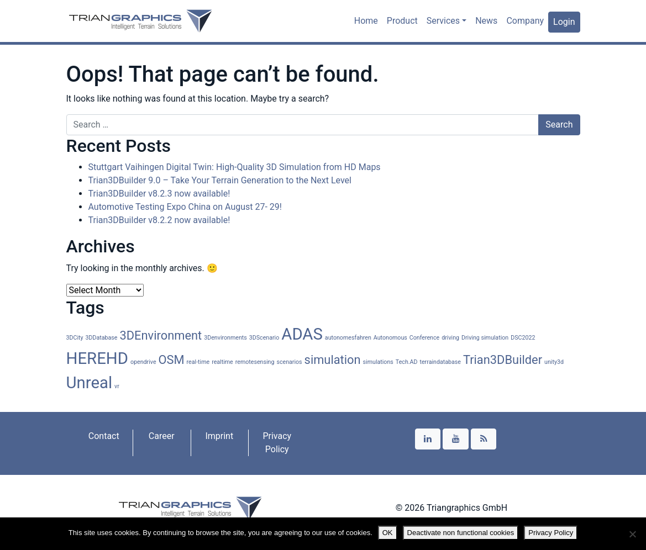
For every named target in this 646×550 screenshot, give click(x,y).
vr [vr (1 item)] (116, 386)
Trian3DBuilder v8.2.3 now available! (159, 193)
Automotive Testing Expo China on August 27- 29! (185, 207)
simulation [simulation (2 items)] (332, 360)
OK (387, 532)
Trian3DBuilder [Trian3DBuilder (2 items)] (502, 360)
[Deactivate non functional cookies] (632, 534)
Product (402, 20)
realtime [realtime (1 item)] (222, 362)
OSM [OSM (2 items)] (172, 360)
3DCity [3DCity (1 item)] (74, 337)
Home (366, 20)
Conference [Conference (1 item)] (424, 337)
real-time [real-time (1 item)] (198, 362)
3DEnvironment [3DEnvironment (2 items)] (160, 335)
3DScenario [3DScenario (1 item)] (264, 337)
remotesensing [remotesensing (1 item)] (255, 362)
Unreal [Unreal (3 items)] (89, 382)
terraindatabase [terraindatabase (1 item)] (439, 362)
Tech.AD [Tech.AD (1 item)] (407, 362)
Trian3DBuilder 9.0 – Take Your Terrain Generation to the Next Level (220, 180)
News (486, 20)
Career (162, 436)
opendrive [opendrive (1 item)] (143, 362)
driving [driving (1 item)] (450, 337)
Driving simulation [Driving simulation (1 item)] (484, 337)
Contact (103, 436)
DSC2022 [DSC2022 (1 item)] (523, 337)
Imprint (219, 436)
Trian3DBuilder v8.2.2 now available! (159, 220)
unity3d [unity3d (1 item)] (554, 362)
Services (443, 20)
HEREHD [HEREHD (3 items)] (97, 358)
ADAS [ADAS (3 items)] (302, 334)
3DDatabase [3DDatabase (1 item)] (102, 337)
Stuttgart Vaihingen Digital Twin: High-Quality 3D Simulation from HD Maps (234, 167)
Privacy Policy (276, 442)
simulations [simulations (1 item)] (378, 362)
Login (564, 22)
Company (525, 20)
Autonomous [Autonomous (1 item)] (390, 337)
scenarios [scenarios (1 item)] (289, 362)
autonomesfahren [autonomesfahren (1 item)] (348, 337)
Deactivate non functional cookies (460, 532)
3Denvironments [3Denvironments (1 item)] (225, 337)
